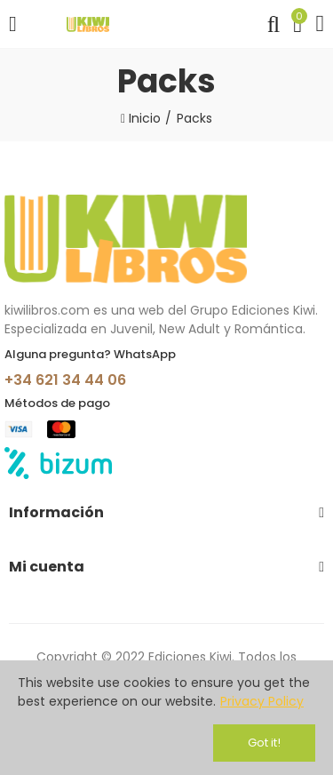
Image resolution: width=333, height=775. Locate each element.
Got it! (264, 742)
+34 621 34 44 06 (65, 380)
